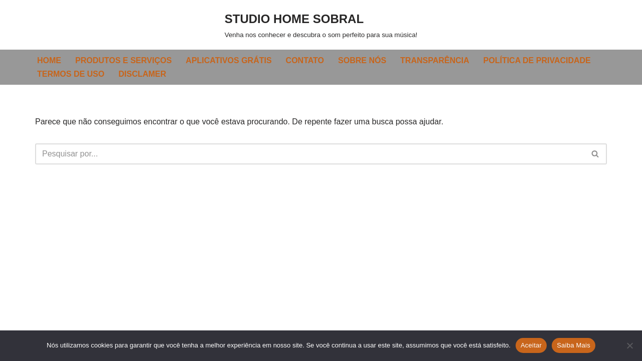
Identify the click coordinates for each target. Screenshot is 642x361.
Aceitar (531, 345)
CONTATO (305, 60)
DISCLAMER (142, 74)
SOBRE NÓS (362, 60)
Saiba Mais (573, 345)
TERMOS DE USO (70, 74)
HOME (49, 60)
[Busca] (309, 153)
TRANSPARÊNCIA (434, 60)
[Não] (629, 345)
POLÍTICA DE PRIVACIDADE (537, 60)
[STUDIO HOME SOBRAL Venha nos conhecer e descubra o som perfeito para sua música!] (321, 25)
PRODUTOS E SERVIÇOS (123, 60)
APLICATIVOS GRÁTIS (228, 60)
